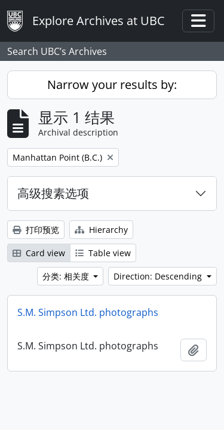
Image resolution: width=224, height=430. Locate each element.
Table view (103, 253)
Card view (39, 253)
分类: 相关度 (66, 276)
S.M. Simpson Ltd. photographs (87, 312)
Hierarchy (101, 229)
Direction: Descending (158, 276)
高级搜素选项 (53, 193)
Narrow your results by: (112, 84)
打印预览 (36, 229)
